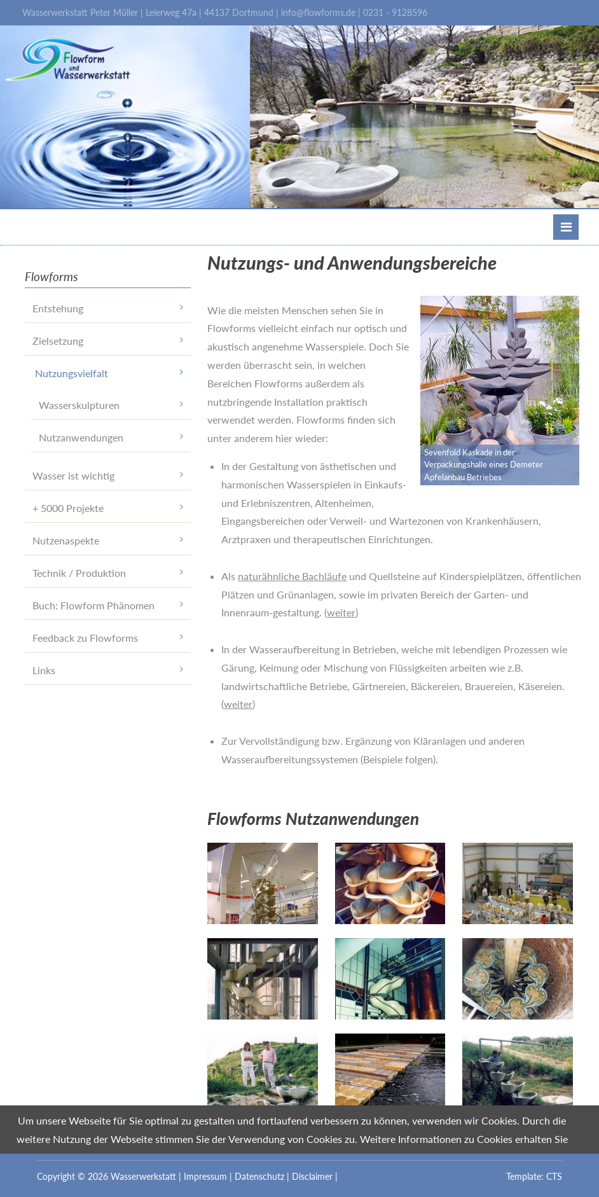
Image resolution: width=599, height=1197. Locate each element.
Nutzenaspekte (65, 540)
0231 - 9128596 (395, 12)
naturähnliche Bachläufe (292, 576)
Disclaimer (312, 1176)
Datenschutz (259, 1176)
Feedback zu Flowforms (85, 638)
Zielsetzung (57, 341)
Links (43, 670)
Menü (566, 227)
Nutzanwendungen (81, 437)
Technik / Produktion (79, 573)
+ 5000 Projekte (68, 508)
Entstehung (57, 308)
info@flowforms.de (318, 12)
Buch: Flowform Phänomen (93, 605)
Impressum (205, 1176)
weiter (341, 612)
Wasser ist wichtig (73, 475)
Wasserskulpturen (79, 405)
